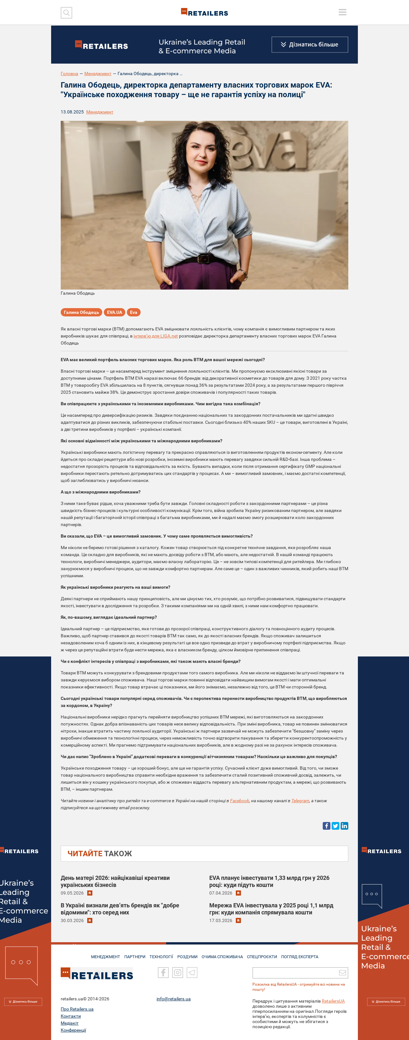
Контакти (71, 1016)
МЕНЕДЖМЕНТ (100, 954)
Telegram (300, 800)
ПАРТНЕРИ (131, 954)
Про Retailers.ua (77, 1009)
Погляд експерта (305, 954)
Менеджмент (98, 73)
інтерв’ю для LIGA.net (156, 335)
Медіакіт (70, 1023)
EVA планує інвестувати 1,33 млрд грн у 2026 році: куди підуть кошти (269, 881)
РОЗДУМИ (187, 954)
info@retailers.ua (174, 998)
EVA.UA (114, 313)
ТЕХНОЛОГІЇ (160, 954)
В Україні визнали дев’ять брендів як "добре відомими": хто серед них (120, 909)
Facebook (239, 800)
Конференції (73, 1030)
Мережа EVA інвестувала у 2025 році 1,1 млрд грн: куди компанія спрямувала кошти (271, 909)
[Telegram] (192, 972)
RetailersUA (333, 1001)
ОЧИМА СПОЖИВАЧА (223, 954)
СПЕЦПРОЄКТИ (265, 954)
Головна (69, 73)
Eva (133, 313)
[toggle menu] (342, 12)
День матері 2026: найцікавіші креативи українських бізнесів (115, 881)
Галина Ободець (81, 313)
